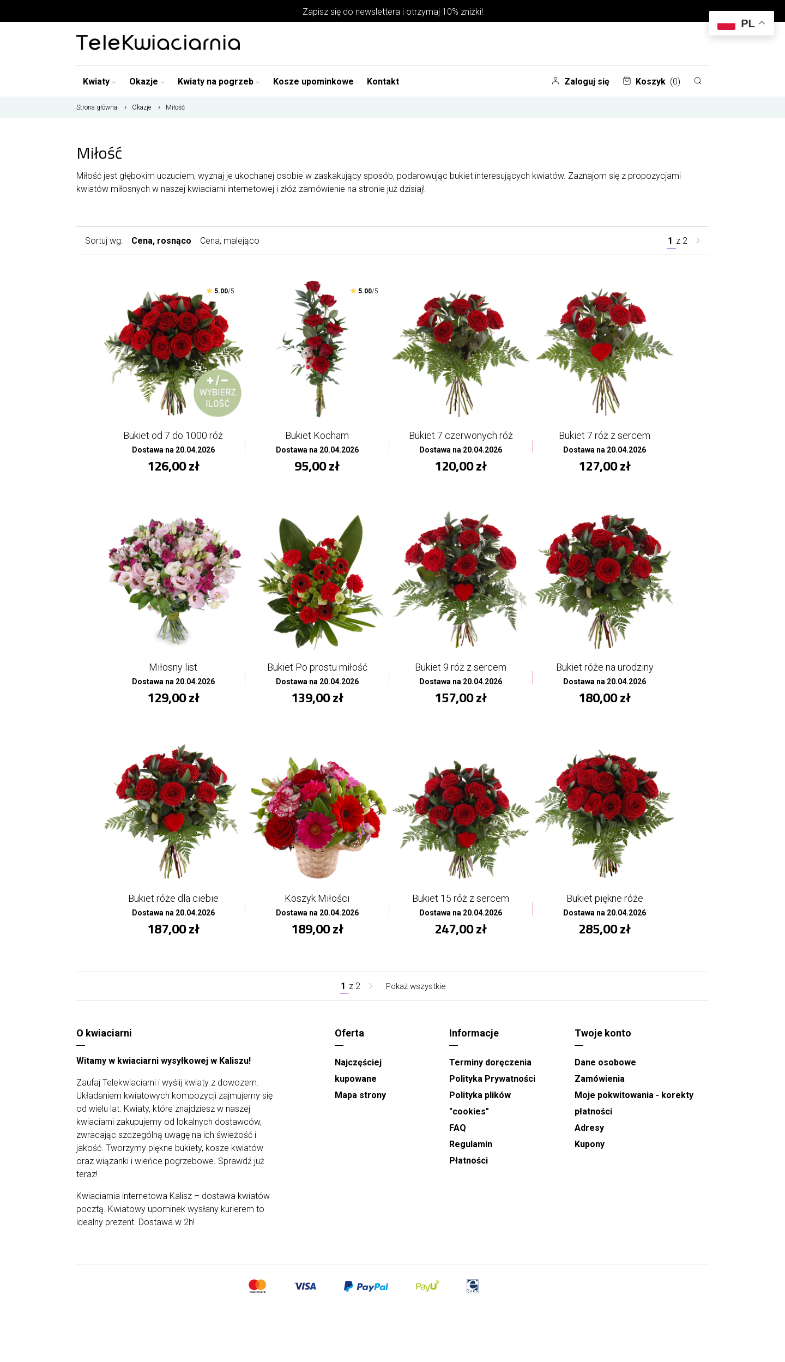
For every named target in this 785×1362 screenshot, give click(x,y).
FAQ (457, 1131)
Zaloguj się (580, 81)
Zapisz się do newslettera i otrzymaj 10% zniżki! (393, 12)
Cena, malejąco (229, 241)
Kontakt (383, 81)
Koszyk (651, 81)
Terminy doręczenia (490, 1066)
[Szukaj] (698, 81)
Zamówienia (600, 1082)
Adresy (589, 1131)
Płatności (468, 1164)
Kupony (590, 1148)
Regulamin (470, 1148)
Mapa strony (360, 1099)
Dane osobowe (605, 1066)
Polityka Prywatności (492, 1082)
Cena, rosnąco (161, 241)
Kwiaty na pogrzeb (219, 81)
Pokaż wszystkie (416, 990)
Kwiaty (99, 81)
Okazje (147, 81)
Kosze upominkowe (313, 81)
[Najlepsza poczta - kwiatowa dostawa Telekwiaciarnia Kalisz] (158, 43)
